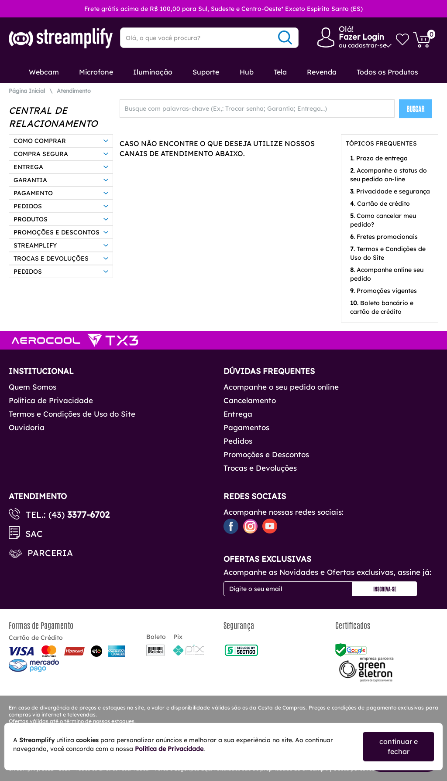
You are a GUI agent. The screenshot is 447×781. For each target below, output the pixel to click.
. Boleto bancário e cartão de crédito (381, 307)
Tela (280, 72)
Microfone (96, 72)
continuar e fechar (398, 746)
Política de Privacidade (51, 400)
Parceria (50, 552)
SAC (34, 533)
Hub (247, 72)
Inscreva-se (384, 588)
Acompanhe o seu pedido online (281, 386)
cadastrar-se (367, 45)
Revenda (322, 72)
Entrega (238, 413)
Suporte (206, 72)
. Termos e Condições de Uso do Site (388, 253)
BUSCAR (415, 108)
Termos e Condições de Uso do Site (72, 413)
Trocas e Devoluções (260, 467)
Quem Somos (32, 386)
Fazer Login (361, 37)
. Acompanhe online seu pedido (386, 274)
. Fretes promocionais (384, 237)
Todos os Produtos (387, 72)
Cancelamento (250, 400)
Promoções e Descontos (266, 454)
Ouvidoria (27, 427)
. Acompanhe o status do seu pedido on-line (388, 174)
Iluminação (152, 72)
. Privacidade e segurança (390, 191)
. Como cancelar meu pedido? (383, 220)
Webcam (44, 72)
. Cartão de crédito (380, 203)
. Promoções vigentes (383, 291)
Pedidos (238, 440)
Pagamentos (246, 427)
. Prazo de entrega (379, 158)
